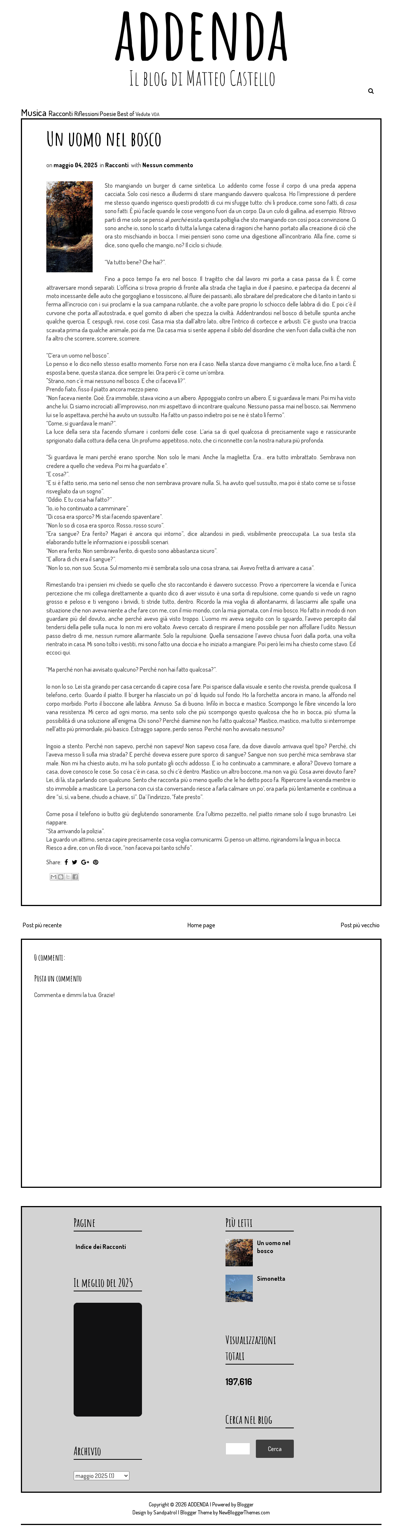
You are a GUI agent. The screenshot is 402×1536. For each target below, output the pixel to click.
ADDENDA (198, 1504)
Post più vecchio (360, 925)
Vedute (143, 113)
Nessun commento (167, 165)
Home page (201, 925)
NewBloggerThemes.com (244, 1512)
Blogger (245, 1504)
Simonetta (271, 1278)
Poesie (108, 114)
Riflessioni (86, 114)
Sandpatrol (165, 1512)
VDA (155, 114)
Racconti (61, 113)
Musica (34, 112)
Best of (125, 114)
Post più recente (42, 925)
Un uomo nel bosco (104, 138)
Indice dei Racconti (101, 1246)
